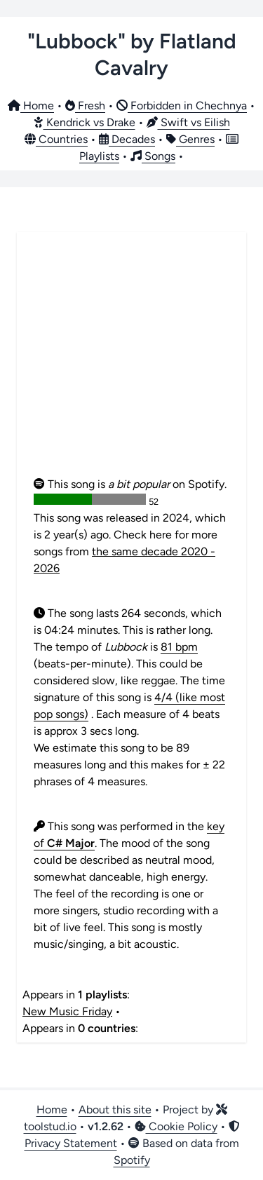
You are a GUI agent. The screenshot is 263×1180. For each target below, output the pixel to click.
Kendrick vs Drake (84, 122)
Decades (127, 139)
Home (31, 105)
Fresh (85, 105)
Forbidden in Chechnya (181, 105)
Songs (152, 156)
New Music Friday (67, 1011)
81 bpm (179, 646)
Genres (190, 139)
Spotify (132, 1160)
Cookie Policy (176, 1126)
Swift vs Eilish (188, 122)
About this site (115, 1109)
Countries (56, 139)
